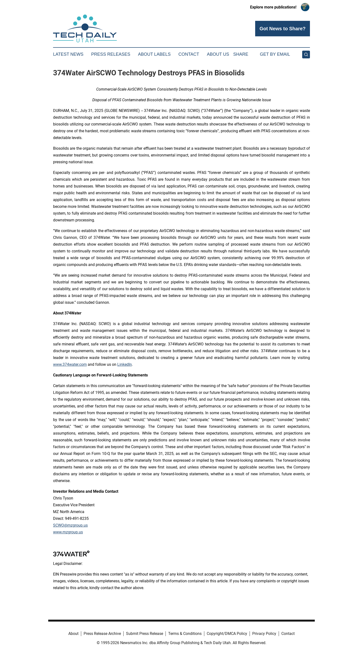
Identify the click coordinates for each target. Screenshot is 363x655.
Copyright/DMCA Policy (227, 633)
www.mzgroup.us (68, 532)
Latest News (68, 54)
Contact (188, 54)
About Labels (154, 54)
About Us (218, 54)
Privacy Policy (264, 633)
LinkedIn (124, 364)
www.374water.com (70, 364)
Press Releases (110, 54)
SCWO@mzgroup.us (70, 525)
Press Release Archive (102, 633)
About (73, 633)
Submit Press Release (144, 633)
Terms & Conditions (185, 633)
